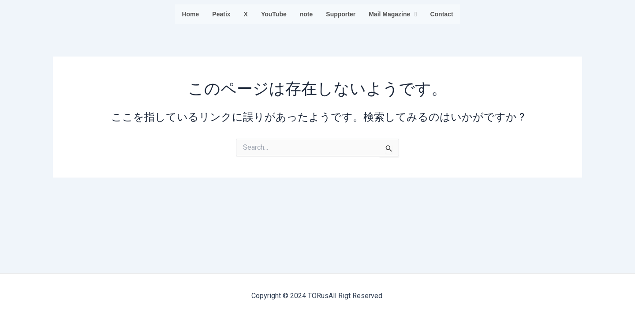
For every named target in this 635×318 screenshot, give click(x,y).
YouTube (274, 14)
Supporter (340, 14)
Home (190, 14)
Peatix (221, 14)
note (306, 14)
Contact (441, 14)
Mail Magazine (393, 14)
